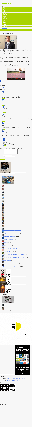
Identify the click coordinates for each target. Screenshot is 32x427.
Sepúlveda (4, 24)
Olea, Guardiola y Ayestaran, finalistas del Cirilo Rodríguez (9, 194)
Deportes (4, 9)
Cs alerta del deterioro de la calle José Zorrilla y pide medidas (9, 237)
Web (0, 158)
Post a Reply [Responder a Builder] (3, 121)
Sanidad (4, 11)
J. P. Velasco (4, 16)
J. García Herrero (5, 15)
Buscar (2, 25)
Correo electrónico (2, 157)
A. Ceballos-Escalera (5, 14)
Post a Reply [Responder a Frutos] (3, 98)
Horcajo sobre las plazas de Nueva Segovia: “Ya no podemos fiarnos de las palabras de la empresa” (13, 258)
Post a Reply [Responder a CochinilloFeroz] (3, 129)
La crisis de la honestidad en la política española (7, 252)
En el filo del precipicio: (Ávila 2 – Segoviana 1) (7, 240)
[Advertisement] (11, 399)
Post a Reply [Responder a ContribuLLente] (4, 112)
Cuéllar (4, 23)
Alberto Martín (5, 18)
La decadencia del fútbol (5, 243)
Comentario (2, 154)
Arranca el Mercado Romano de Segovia (6, 261)
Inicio (2, 6)
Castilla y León (5, 7)
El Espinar (4, 21)
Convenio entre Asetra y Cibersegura (6, 311)
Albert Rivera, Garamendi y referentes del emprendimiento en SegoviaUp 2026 (11, 267)
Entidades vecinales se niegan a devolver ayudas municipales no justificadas (11, 249)
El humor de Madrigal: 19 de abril (6, 246)
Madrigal (4, 19)
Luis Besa (4, 17)
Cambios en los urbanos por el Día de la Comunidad (8, 185)
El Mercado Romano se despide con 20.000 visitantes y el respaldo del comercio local (12, 188)
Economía (4, 10)
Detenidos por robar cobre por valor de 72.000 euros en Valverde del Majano (11, 191)
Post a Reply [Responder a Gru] (3, 105)
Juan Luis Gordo (5, 20)
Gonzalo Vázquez (5, 13)
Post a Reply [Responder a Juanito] (4, 145)
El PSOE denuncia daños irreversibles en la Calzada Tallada (9, 200)
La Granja (4, 22)
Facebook (3, 87)
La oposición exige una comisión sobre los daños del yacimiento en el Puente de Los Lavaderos (13, 255)
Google (2, 86)
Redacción (5, 33)
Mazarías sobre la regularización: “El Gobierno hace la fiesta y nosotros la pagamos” (12, 197)
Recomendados (5, 26)
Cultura (4, 8)
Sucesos (3, 12)
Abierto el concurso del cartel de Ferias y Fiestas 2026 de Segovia (9, 264)
